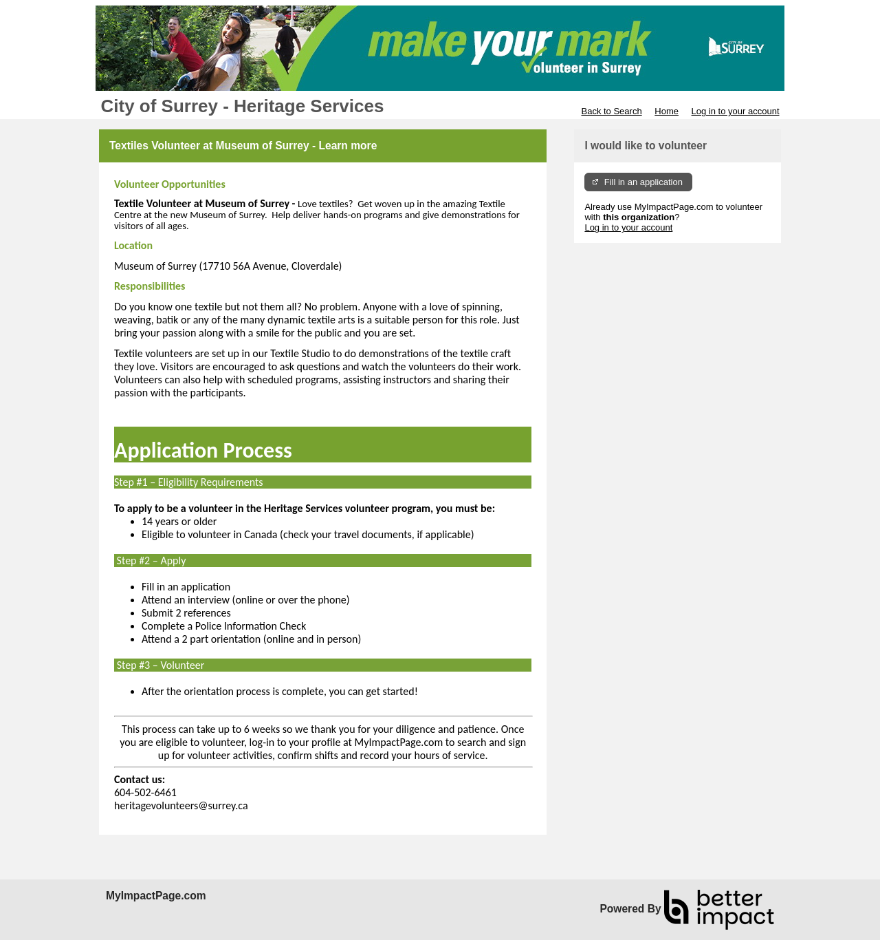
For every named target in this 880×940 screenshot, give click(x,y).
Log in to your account (736, 111)
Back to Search (611, 111)
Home (666, 111)
